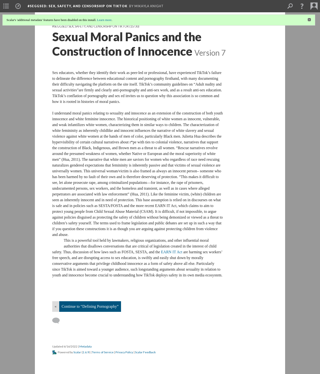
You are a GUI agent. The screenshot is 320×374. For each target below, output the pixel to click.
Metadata (85, 346)
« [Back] (56, 306)
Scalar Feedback (145, 352)
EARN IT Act (171, 252)
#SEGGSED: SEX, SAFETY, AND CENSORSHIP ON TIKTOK (90, 26)
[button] (302, 6)
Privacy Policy (124, 352)
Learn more (104, 20)
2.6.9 (86, 352)
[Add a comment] (58, 321)
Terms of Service (103, 352)
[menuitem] (6, 6)
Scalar (77, 352)
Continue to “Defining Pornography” (90, 306)
